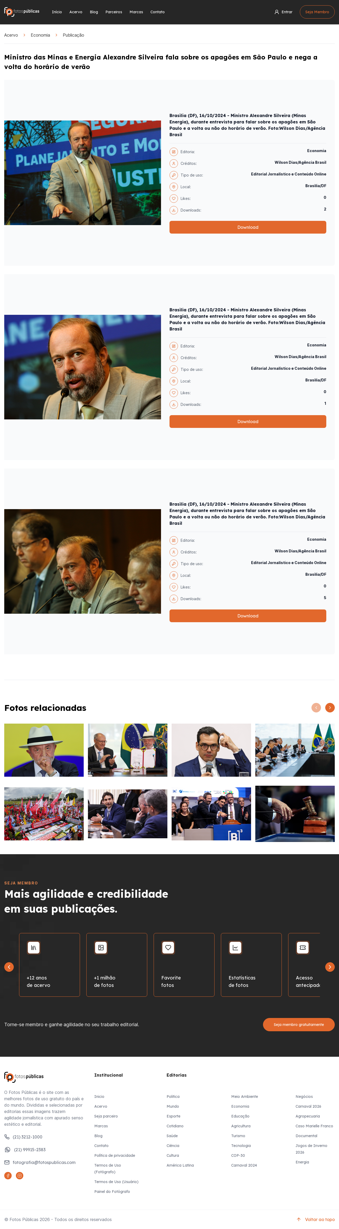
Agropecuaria (308, 1116)
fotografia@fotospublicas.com (39, 1162)
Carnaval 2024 (244, 1165)
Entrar (283, 12)
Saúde (172, 1135)
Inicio (99, 1096)
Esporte (173, 1116)
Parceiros (113, 12)
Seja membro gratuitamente (299, 1024)
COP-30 (238, 1155)
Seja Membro (317, 12)
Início (57, 12)
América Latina (180, 1165)
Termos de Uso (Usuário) (116, 1181)
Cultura (173, 1155)
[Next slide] (330, 967)
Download (247, 227)
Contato (157, 12)
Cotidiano (175, 1126)
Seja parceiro (106, 1116)
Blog (94, 12)
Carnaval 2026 (308, 1106)
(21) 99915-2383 (25, 1149)
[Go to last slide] (9, 967)
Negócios (304, 1096)
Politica (173, 1096)
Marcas (136, 12)
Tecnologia (241, 1145)
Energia (302, 1162)
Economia (40, 35)
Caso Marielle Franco (314, 1126)
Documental (306, 1135)
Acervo (75, 12)
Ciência (173, 1145)
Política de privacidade (114, 1155)
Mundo (173, 1106)
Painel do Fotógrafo (112, 1191)
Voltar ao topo (315, 1219)
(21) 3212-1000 (23, 1137)
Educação (240, 1116)
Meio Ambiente (244, 1096)
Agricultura (241, 1126)
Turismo (238, 1135)
